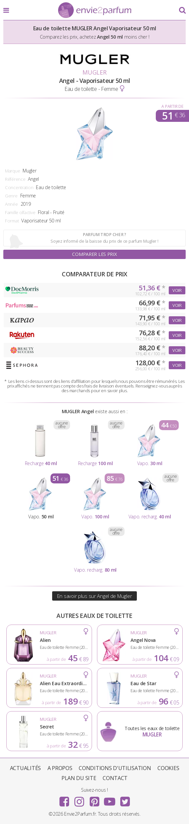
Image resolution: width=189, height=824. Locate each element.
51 (173, 116)
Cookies (168, 768)
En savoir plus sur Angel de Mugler (94, 596)
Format (12, 221)
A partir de (172, 106)
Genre (11, 196)
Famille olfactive (20, 212)
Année (11, 204)
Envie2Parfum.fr (94, 10)
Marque (12, 171)
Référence (15, 179)
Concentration (19, 187)
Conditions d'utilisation (115, 768)
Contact (115, 778)
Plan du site (78, 778)
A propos (59, 768)
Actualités (25, 768)
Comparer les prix (94, 254)
